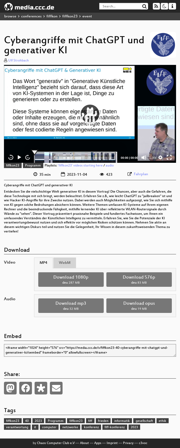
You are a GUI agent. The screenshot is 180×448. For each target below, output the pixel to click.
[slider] (76, 157)
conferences (31, 16)
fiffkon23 (70, 16)
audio (110, 166)
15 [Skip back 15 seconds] (11, 157)
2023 (38, 421)
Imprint (112, 443)
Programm (33, 166)
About (84, 443)
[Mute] (143, 157)
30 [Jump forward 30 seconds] (28, 157)
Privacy (128, 443)
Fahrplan (141, 174)
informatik (122, 421)
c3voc (143, 443)
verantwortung (17, 427)
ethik (162, 421)
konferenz (91, 427)
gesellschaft (144, 421)
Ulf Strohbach (18, 61)
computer (49, 427)
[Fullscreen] (169, 157)
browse (10, 16)
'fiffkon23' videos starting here (80, 166)
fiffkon (52, 16)
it (35, 427)
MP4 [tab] (43, 263)
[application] (90, 114)
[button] (90, 114)
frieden (103, 421)
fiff (90, 421)
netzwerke (70, 427)
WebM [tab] (64, 263)
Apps (97, 443)
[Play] (19, 157)
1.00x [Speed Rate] (153, 157)
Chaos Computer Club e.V (56, 443)
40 (27, 421)
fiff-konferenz (115, 427)
